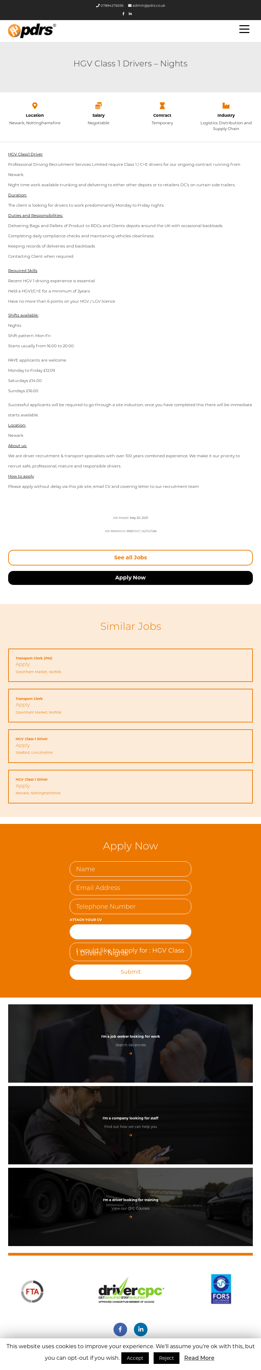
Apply (23, 663)
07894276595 (110, 5)
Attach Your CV (85, 917)
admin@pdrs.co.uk (146, 5)
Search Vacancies (131, 1042)
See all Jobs (130, 556)
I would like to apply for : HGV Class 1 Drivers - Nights (130, 949)
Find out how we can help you (130, 1123)
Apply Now (130, 576)
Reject (166, 1358)
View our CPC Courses (130, 1205)
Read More (199, 1358)
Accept (135, 1358)
